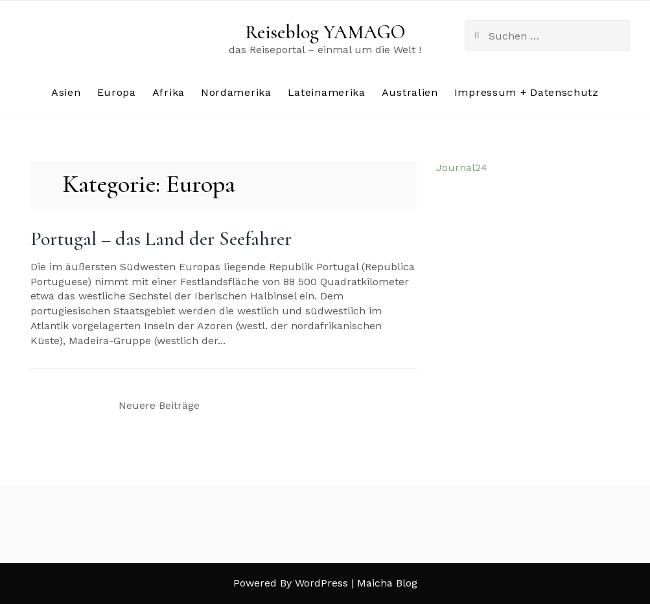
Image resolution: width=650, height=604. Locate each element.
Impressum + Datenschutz (526, 92)
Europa (116, 92)
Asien (66, 92)
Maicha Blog (387, 583)
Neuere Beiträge (159, 405)
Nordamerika (236, 92)
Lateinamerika (327, 92)
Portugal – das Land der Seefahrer (161, 239)
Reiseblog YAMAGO (325, 32)
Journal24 (461, 167)
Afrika (168, 92)
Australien (410, 92)
